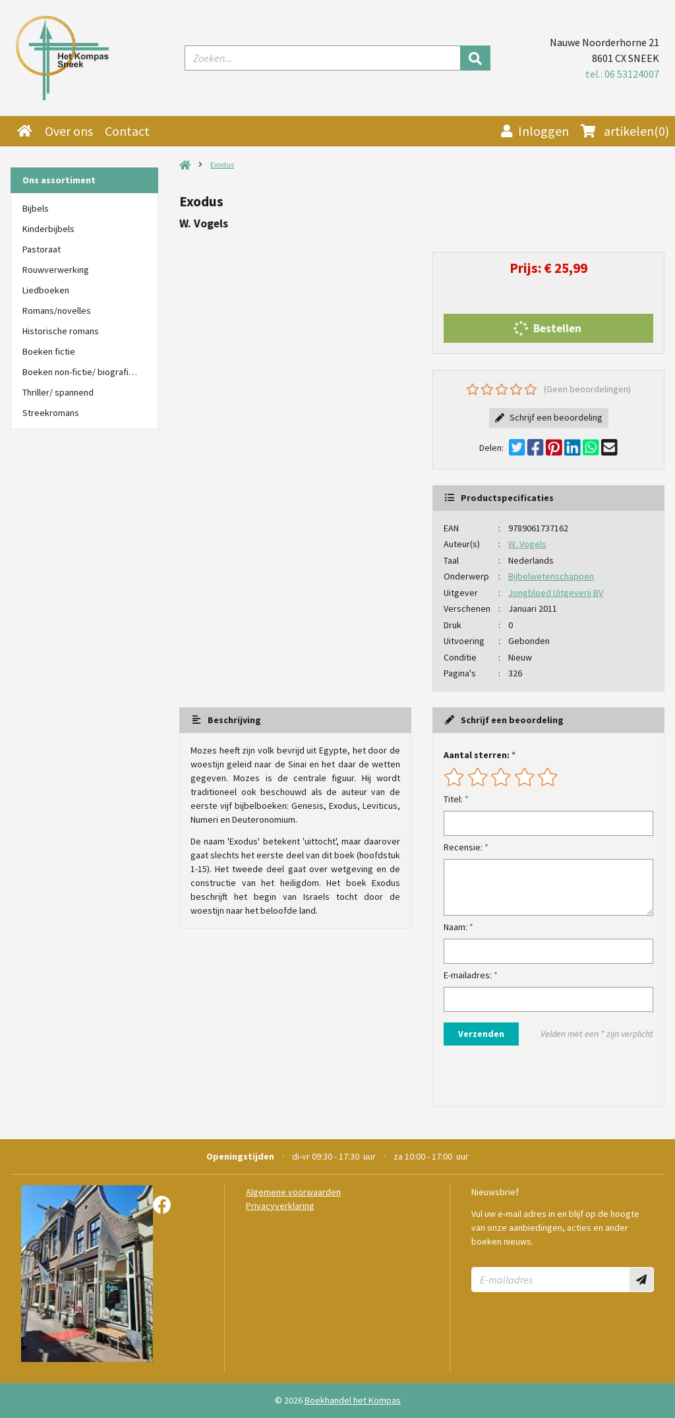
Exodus (222, 164)
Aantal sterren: (477, 755)
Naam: (455, 927)
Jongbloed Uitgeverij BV (555, 593)
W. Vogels (527, 544)
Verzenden (481, 1034)
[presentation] (528, 1076)
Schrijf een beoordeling (548, 417)
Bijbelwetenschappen (551, 576)
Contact (127, 131)
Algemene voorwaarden (293, 1192)
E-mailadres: (468, 975)
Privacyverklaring (280, 1206)
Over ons (69, 131)
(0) (625, 131)
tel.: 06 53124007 (622, 73)
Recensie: (463, 847)
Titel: (453, 799)
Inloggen (535, 131)
